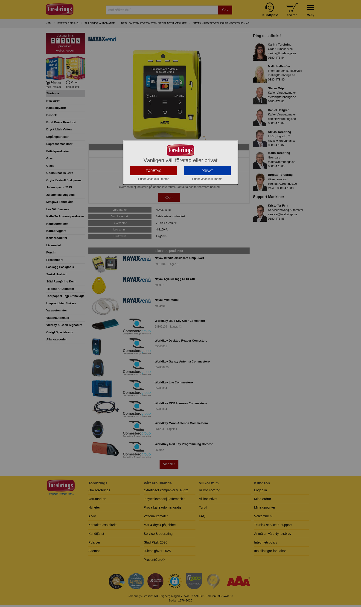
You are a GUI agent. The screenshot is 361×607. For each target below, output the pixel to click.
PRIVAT (207, 203)
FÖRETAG (154, 203)
